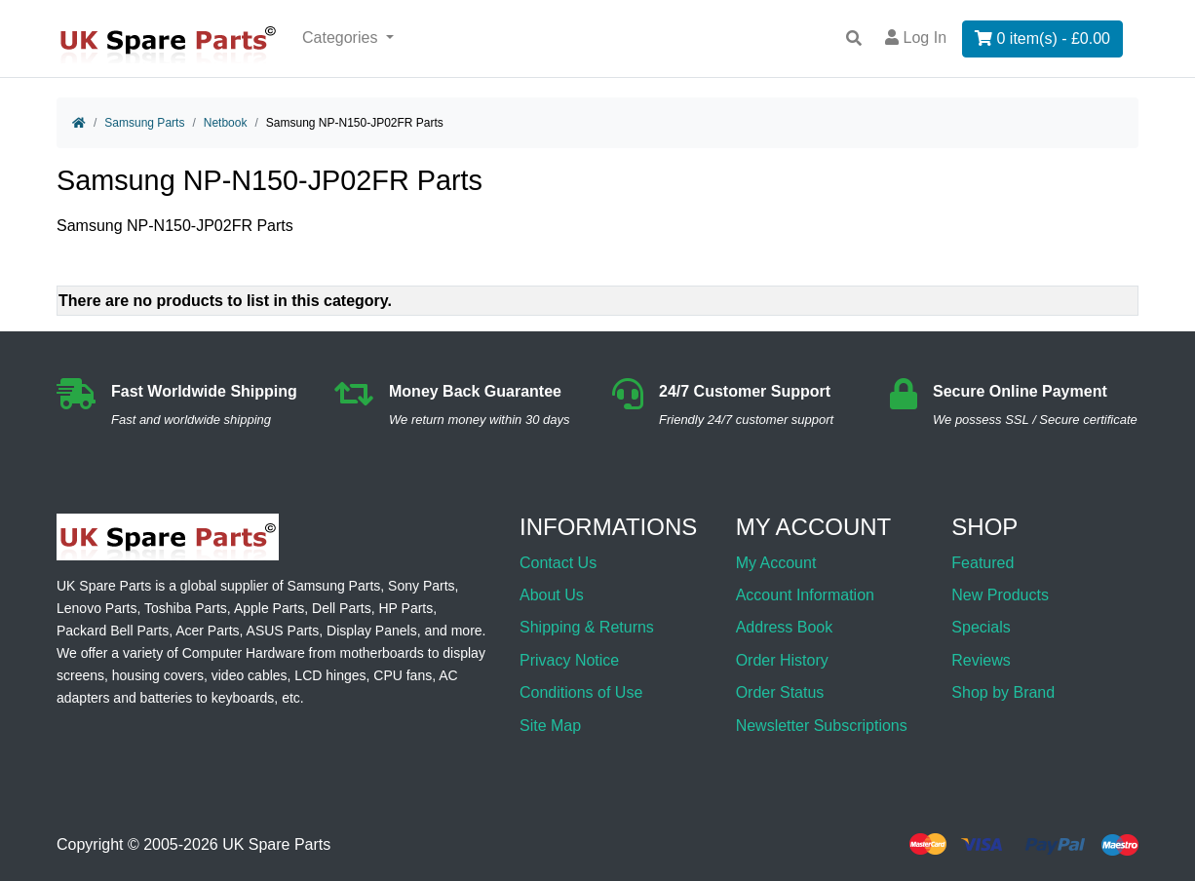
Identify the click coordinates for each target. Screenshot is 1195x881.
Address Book (784, 627)
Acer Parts (207, 630)
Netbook (226, 123)
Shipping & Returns (587, 627)
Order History (782, 660)
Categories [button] (342, 37)
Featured (982, 563)
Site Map (550, 725)
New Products (1000, 595)
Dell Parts (341, 608)
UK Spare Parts (276, 844)
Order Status (780, 692)
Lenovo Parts (97, 608)
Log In (915, 37)
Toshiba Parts (185, 608)
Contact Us (558, 563)
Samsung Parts (144, 123)
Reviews (980, 660)
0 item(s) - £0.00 (1042, 38)
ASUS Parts (283, 630)
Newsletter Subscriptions (821, 725)
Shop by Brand (1003, 692)
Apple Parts (269, 608)
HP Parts (406, 608)
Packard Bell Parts (113, 630)
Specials (980, 627)
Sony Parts (421, 586)
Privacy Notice (569, 660)
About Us (552, 595)
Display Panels (372, 630)
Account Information (805, 595)
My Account (776, 563)
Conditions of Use (581, 692)
